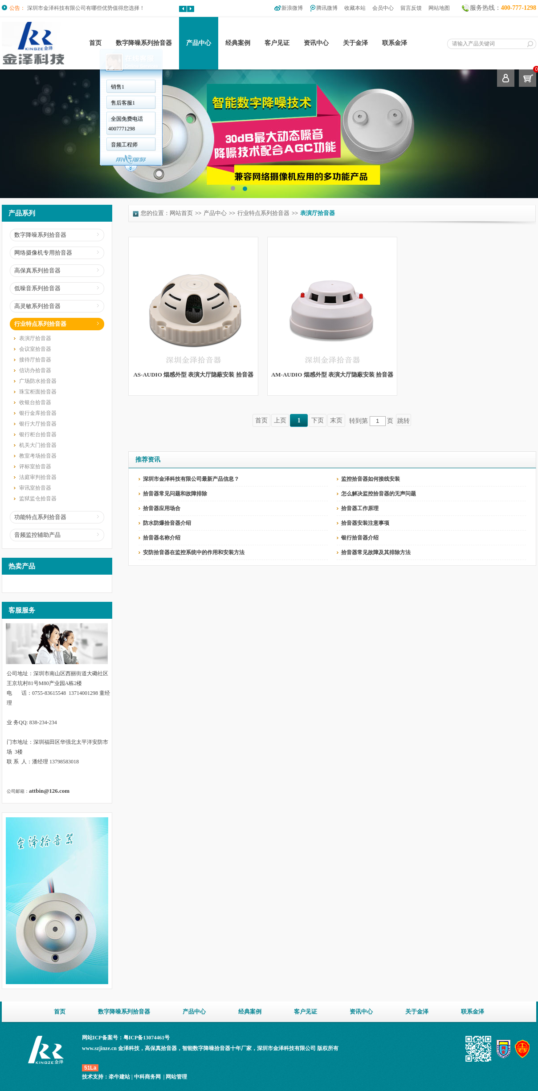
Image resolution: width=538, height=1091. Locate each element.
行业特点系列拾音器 (40, 323)
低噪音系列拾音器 (37, 288)
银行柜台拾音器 (38, 434)
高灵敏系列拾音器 (37, 306)
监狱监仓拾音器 (38, 498)
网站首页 (181, 213)
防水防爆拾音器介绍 (167, 523)
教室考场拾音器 (38, 456)
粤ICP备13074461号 (146, 1037)
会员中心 (383, 8)
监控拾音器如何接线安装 (370, 479)
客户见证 (277, 43)
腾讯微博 (327, 8)
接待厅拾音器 (35, 360)
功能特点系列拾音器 (40, 517)
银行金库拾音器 (38, 413)
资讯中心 (316, 43)
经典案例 (237, 43)
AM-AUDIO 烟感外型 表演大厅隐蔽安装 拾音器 (332, 374)
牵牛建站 (119, 1077)
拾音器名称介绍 (161, 538)
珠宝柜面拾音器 (38, 392)
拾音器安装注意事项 (365, 523)
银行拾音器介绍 (360, 538)
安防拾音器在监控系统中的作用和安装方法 (194, 552)
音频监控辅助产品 (37, 534)
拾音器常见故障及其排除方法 (376, 552)
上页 (280, 420)
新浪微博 (292, 8)
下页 (317, 420)
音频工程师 (124, 145)
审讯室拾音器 (35, 488)
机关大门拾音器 (38, 445)
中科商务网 (147, 1077)
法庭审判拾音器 (38, 477)
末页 (336, 420)
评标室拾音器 (35, 466)
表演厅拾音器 (35, 338)
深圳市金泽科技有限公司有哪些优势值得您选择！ (86, 8)
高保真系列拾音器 (37, 270)
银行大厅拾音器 (38, 424)
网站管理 (176, 1077)
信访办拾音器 (35, 370)
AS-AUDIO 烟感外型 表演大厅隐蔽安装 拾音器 (193, 374)
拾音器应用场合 (161, 508)
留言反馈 (411, 8)
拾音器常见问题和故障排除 (175, 494)
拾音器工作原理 (360, 508)
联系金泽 (394, 43)
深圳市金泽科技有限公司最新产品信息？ (191, 479)
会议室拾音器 (35, 349)
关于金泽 (355, 43)
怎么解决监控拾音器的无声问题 (378, 494)
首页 (95, 43)
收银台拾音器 (35, 402)
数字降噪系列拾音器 (144, 43)
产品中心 (198, 43)
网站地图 (439, 8)
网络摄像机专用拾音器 (43, 252)
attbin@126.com (49, 790)
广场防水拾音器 (38, 381)
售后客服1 (123, 103)
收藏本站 (355, 8)
